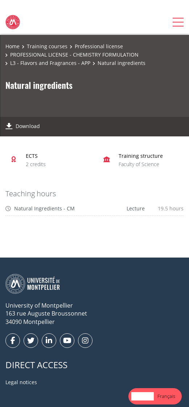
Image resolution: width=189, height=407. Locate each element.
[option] (166, 396)
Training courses (47, 46)
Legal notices (21, 382)
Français (166, 396)
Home (12, 46)
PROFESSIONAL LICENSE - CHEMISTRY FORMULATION (74, 54)
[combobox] (142, 396)
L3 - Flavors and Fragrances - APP (50, 62)
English (142, 396)
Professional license (99, 46)
